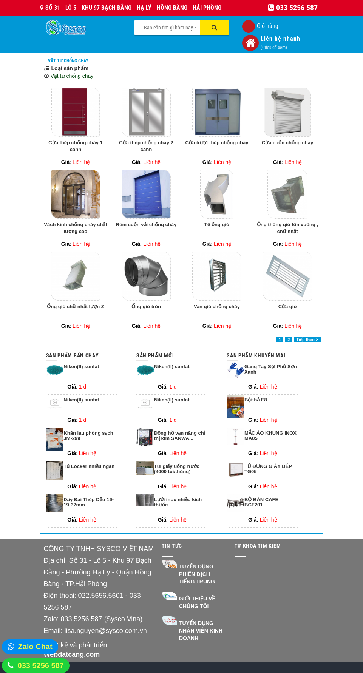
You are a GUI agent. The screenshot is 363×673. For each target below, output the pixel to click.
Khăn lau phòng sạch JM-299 (88, 436)
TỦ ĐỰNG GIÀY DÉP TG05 (268, 469)
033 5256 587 (41, 665)
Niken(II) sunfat (81, 366)
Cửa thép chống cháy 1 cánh (75, 146)
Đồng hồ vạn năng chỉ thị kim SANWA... (179, 436)
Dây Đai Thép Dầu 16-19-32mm (88, 502)
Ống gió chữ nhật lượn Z (75, 306)
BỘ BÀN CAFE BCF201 (261, 502)
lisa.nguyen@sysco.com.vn (106, 630)
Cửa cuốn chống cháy (287, 142)
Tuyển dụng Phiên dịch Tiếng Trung (197, 574)
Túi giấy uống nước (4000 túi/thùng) (176, 469)
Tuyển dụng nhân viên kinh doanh (200, 630)
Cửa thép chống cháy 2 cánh (146, 146)
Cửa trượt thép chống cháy (217, 142)
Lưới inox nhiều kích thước (178, 502)
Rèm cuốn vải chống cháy (146, 224)
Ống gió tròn (146, 306)
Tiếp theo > (307, 339)
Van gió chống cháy (217, 306)
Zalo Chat (35, 646)
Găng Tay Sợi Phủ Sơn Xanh (270, 369)
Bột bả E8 (255, 400)
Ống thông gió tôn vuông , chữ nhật (287, 228)
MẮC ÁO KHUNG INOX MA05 (270, 436)
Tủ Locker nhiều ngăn (88, 466)
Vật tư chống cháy (68, 60)
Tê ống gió (216, 224)
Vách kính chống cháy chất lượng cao (75, 228)
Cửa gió (287, 306)
